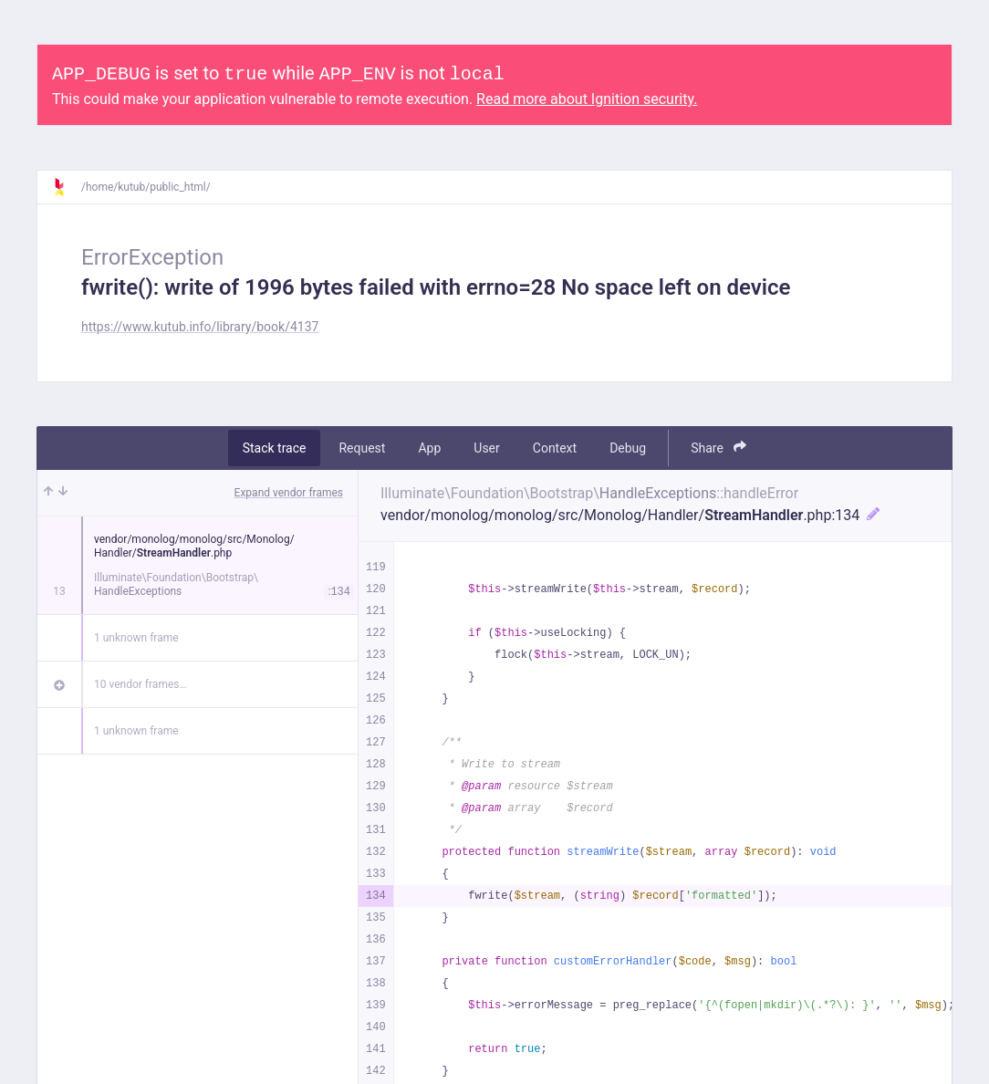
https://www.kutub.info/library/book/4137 (199, 326)
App (429, 448)
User (486, 448)
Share (718, 447)
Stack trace (275, 448)
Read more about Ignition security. (586, 99)
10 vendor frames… (140, 684)
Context (555, 448)
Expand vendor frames (288, 492)
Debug (627, 448)
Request (361, 448)
